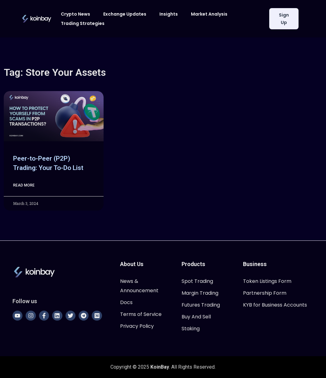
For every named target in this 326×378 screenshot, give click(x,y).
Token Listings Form (267, 281)
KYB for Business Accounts (275, 304)
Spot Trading (197, 281)
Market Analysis (209, 14)
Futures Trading (201, 304)
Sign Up (284, 19)
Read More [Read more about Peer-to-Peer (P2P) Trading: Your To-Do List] (24, 185)
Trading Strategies (83, 23)
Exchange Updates (124, 14)
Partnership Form (264, 293)
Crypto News (75, 14)
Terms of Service (141, 314)
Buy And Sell (196, 316)
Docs (126, 302)
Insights (168, 14)
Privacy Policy (137, 326)
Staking (191, 328)
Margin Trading (200, 293)
